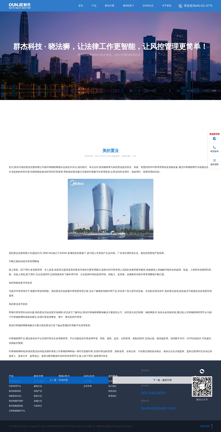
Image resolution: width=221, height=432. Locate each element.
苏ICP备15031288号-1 (19, 426)
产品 (91, 5)
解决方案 (107, 5)
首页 (78, 5)
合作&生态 (145, 5)
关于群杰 (164, 5)
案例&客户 (125, 5)
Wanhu (129, 426)
